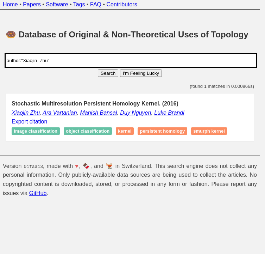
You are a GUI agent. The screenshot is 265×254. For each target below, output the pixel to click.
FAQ (95, 4)
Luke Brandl (169, 113)
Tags (79, 4)
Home (10, 4)
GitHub (38, 193)
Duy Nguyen (135, 113)
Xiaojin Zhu (26, 113)
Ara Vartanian (60, 113)
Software (57, 4)
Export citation (29, 122)
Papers (32, 4)
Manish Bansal (98, 113)
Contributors (122, 4)
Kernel (124, 131)
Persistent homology (162, 131)
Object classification (87, 131)
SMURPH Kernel (209, 131)
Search (108, 73)
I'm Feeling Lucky (141, 73)
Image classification (36, 131)
